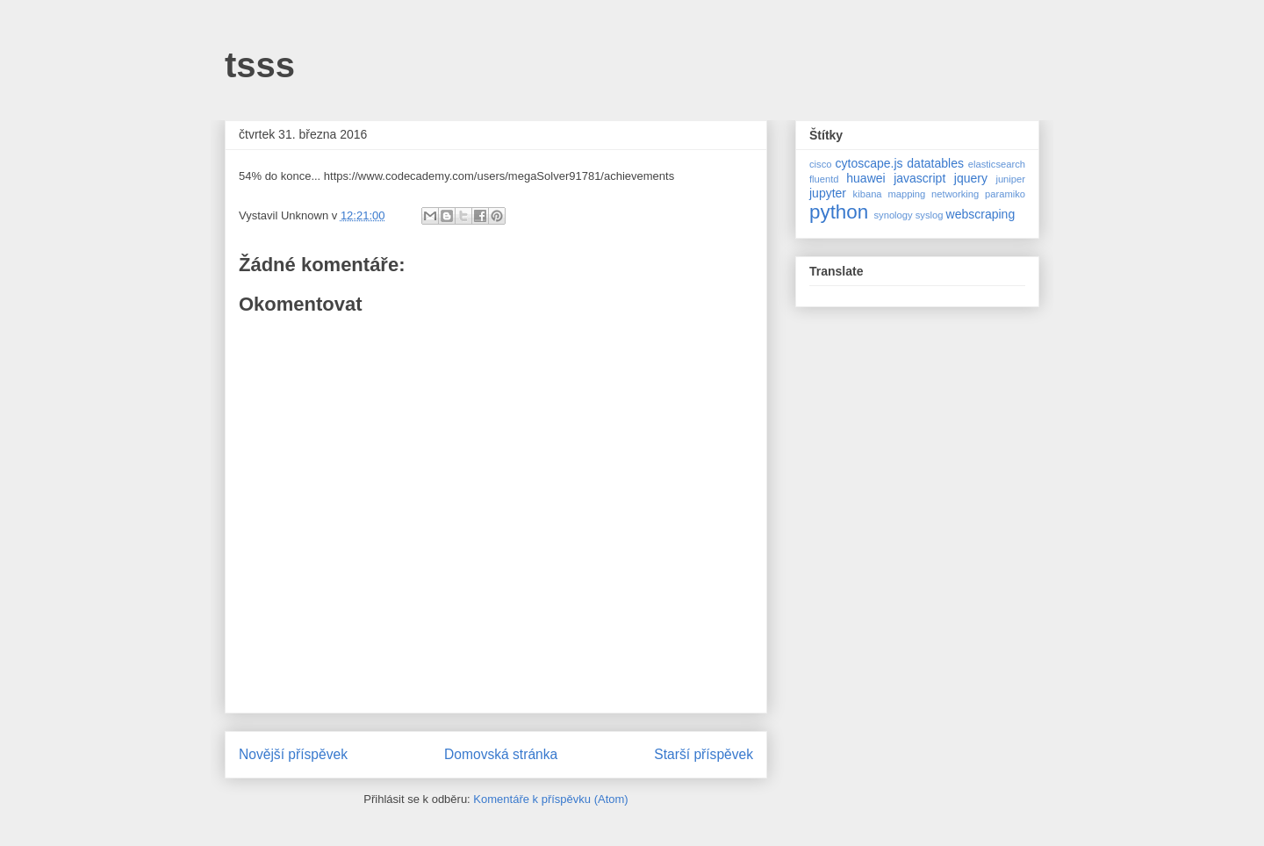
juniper (1010, 179)
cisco (820, 164)
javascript (919, 178)
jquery (971, 178)
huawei (865, 178)
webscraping (981, 214)
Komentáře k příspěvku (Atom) (550, 799)
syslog (930, 215)
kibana (867, 194)
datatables (935, 163)
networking (955, 194)
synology (892, 215)
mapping (906, 194)
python (838, 212)
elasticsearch (996, 164)
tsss (260, 65)
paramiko (1005, 194)
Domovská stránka (500, 754)
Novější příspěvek (293, 754)
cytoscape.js (869, 163)
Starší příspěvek (703, 754)
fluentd (824, 179)
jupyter (827, 193)
